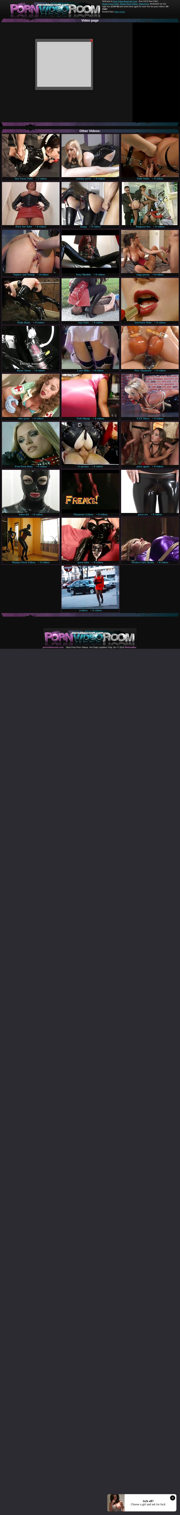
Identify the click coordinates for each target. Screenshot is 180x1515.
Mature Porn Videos (129, 4)
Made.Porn (144, 4)
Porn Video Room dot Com (125, 1)
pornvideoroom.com (53, 647)
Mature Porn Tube (110, 4)
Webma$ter (130, 647)
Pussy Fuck (120, 12)
